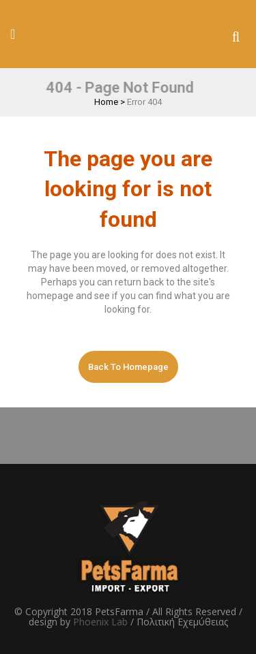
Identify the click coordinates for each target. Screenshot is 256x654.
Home (106, 102)
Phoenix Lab (100, 621)
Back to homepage (128, 367)
